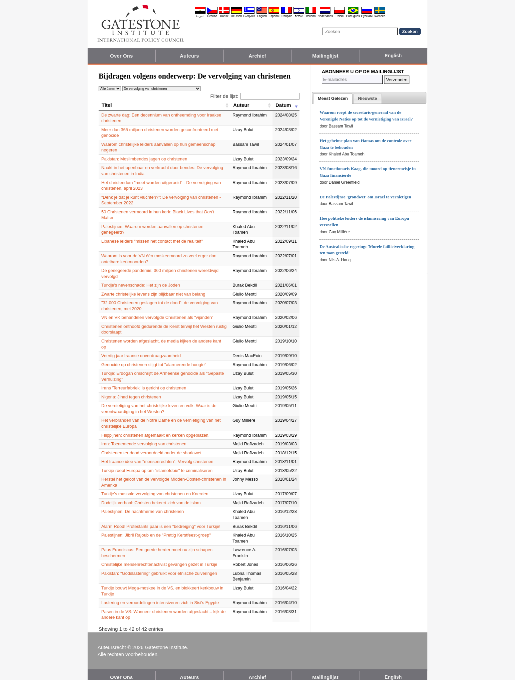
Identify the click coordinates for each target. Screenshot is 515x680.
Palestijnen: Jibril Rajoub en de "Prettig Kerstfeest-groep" (156, 529)
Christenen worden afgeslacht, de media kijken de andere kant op (164, 341)
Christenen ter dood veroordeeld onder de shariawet (151, 446)
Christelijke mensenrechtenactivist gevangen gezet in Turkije (159, 558)
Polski (339, 16)
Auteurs (189, 56)
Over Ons (121, 56)
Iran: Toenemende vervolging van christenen (144, 438)
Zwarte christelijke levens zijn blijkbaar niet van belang (153, 294)
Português (353, 16)
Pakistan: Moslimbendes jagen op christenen (144, 158)
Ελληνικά (249, 16)
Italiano (311, 16)
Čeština (212, 16)
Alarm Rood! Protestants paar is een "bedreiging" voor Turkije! (161, 520)
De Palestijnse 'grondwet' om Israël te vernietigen (365, 196)
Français (286, 16)
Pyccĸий (366, 16)
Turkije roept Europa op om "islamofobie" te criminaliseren (157, 464)
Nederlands (325, 16)
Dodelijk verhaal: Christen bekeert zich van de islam (151, 496)
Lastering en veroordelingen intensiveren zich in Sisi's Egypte (160, 596)
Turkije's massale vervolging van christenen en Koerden (154, 488)
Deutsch (236, 16)
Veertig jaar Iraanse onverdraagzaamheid (141, 349)
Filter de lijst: (254, 96)
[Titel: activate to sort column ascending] (164, 105)
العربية (200, 16)
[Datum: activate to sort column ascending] (285, 105)
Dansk (224, 16)
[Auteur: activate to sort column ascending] (251, 105)
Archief (257, 56)
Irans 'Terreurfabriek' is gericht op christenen (143, 382)
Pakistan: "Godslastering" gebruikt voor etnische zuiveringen (159, 567)
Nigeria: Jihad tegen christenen (131, 390)
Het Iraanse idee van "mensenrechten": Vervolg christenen (157, 455)
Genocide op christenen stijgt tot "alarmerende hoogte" (153, 358)
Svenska (379, 16)
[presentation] (332, 99)
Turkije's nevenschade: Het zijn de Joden (140, 285)
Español (273, 16)
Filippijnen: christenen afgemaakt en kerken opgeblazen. (155, 429)
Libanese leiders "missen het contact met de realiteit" (152, 241)
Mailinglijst (325, 56)
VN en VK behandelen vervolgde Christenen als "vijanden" (157, 317)
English (262, 16)
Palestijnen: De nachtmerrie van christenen (142, 505)
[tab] (332, 98)
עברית (299, 16)
